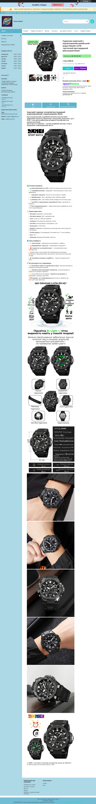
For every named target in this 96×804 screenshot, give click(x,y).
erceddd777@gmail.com (12, 116)
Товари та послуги (36, 31)
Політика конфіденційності (76, 802)
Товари (45, 783)
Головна (25, 31)
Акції (44, 785)
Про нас (47, 31)
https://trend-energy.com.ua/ (9, 114)
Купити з (80, 68)
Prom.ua (57, 799)
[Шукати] (87, 21)
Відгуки (3, 41)
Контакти (54, 31)
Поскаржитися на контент (61, 802)
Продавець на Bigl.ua (48, 800)
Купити (68, 68)
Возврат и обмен (85, 31)
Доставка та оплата (66, 31)
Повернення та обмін (8, 44)
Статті (76, 31)
